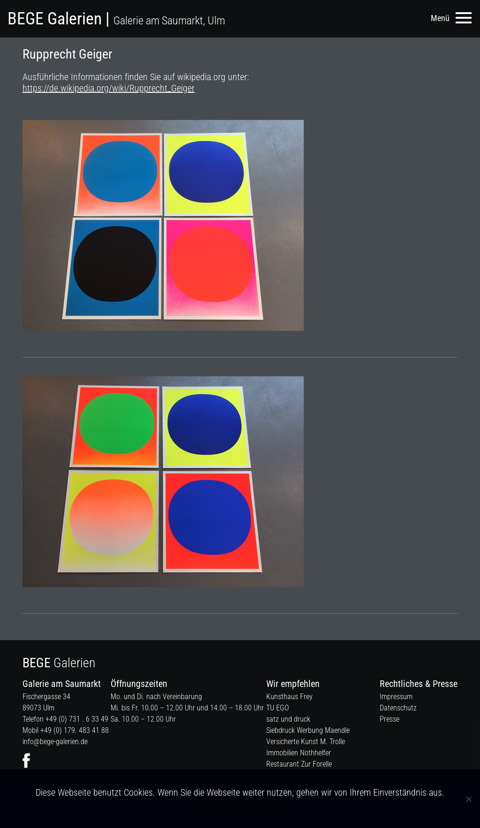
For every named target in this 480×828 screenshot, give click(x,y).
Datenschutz (398, 707)
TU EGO (277, 707)
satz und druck (288, 719)
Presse (389, 719)
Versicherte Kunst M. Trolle (305, 741)
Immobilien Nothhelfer (298, 752)
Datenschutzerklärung (260, 808)
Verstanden (209, 808)
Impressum (396, 696)
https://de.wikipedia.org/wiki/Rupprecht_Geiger (108, 88)
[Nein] (468, 799)
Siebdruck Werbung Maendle (308, 730)
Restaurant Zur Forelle (299, 764)
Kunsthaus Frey (289, 696)
